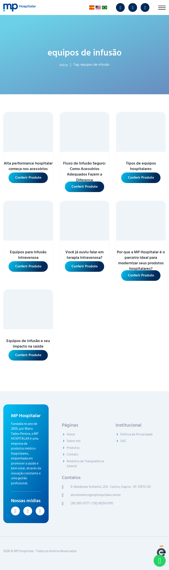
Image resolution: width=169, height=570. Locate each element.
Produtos (73, 448)
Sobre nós (74, 441)
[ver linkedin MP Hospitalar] (145, 7)
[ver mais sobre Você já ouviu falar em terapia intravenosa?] (84, 221)
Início (64, 65)
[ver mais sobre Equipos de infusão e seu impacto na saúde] (28, 309)
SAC (123, 441)
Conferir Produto (28, 177)
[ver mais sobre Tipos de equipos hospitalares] (140, 132)
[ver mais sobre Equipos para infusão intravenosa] (28, 221)
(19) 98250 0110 (102, 503)
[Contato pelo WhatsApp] (160, 561)
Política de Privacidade (136, 434)
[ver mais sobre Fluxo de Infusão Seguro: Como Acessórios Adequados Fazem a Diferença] (84, 132)
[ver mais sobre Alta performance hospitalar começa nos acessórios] (28, 132)
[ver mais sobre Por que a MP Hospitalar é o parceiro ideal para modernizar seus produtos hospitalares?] (140, 221)
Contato (72, 454)
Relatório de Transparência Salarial (85, 464)
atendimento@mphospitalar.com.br (96, 495)
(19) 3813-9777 (80, 503)
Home (71, 434)
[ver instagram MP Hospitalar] (120, 7)
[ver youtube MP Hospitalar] (132, 7)
